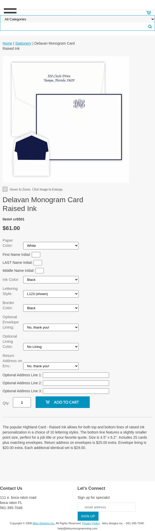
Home (7, 43)
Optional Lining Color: (10, 341)
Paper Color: (8, 243)
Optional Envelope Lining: (11, 322)
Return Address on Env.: (12, 360)
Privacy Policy (91, 523)
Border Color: (8, 305)
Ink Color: (11, 279)
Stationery (23, 43)
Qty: (6, 403)
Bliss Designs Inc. (44, 523)
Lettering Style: (10, 291)
